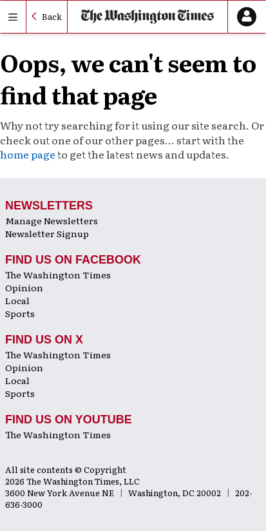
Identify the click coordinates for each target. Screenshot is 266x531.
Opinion (24, 287)
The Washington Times (58, 274)
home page (27, 154)
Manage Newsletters (51, 220)
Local (17, 300)
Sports (20, 313)
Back (52, 16)
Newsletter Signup (47, 233)
